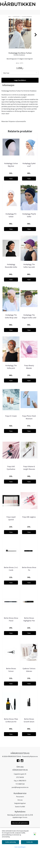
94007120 (21, 784)
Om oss (20, 800)
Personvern (20, 797)
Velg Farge (6, 73)
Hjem (9, 16)
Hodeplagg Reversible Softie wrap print (11, 267)
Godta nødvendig (10, 842)
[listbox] (20, 73)
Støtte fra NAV (20, 807)
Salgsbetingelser (20, 803)
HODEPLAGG (16, 16)
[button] (17, 47)
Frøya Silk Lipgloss (29, 517)
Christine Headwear (26, 16)
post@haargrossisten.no (20, 787)
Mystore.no (34, 756)
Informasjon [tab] (8, 85)
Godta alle (29, 842)
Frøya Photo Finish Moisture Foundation (29, 418)
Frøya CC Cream (11, 416)
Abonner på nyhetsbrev (20, 823)
